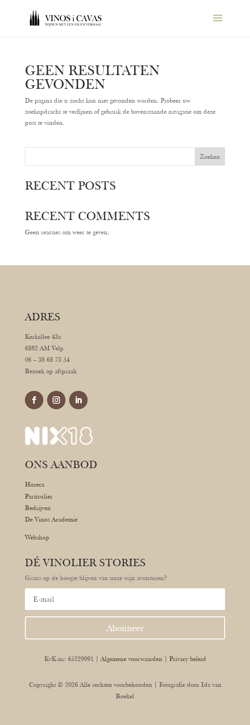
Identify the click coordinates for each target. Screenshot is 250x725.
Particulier (39, 496)
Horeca (34, 484)
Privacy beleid (187, 658)
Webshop (37, 537)
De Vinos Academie (51, 519)
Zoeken (210, 156)
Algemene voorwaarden (131, 658)
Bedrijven (38, 507)
